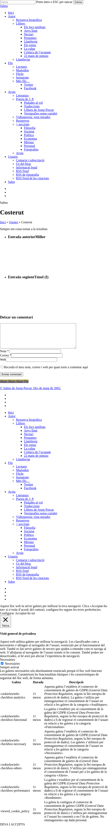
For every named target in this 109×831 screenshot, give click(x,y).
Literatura (22, 500)
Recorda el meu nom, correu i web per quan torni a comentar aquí (46, 372)
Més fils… (23, 485)
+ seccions (22, 529)
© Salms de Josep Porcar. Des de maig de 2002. (30, 393)
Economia (30, 543)
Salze (11, 586)
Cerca (78, 2)
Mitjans (29, 547)
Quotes (13, 222)
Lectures (21, 471)
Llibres (20, 428)
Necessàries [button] (7, 664)
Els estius (30, 449)
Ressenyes (22, 525)
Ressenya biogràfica (29, 424)
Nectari (28, 439)
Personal (29, 550)
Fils (10, 467)
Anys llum (30, 435)
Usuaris (13, 561)
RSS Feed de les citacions (32, 583)
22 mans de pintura (36, 460)
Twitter (28, 489)
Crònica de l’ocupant (37, 457)
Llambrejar (23, 464)
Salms (4, 6)
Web (3, 364)
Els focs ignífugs (35, 431)
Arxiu (11, 496)
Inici (3, 222)
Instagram (22, 482)
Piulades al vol (33, 507)
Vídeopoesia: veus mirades (33, 521)
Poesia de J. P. (25, 503)
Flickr (20, 478)
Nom (4, 356)
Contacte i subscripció (30, 565)
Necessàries (12, 668)
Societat (29, 536)
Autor (11, 421)
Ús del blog (23, 568)
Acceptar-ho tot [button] (25, 618)
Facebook (30, 493)
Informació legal (26, 572)
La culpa (29, 453)
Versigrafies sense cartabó (40, 518)
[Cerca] (17, 2)
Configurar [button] (7, 618)
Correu (5, 360)
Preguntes (30, 442)
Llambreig (30, 446)
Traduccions (32, 511)
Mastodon (22, 475)
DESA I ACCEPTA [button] (12, 829)
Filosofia (29, 532)
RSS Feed (22, 575)
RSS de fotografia (27, 579)
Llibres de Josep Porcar (39, 514)
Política (29, 539)
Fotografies (31, 554)
